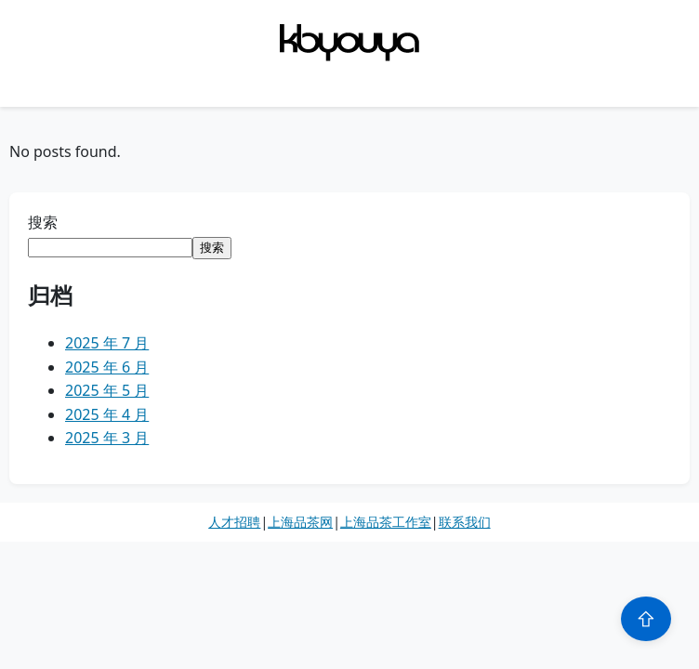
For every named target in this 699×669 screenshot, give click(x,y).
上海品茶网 (300, 522)
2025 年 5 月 (107, 390)
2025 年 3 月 (107, 437)
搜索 (43, 222)
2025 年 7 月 (107, 343)
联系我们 (465, 522)
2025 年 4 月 (107, 414)
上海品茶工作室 (385, 522)
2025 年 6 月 (107, 367)
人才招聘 (234, 522)
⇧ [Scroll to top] (646, 619)
